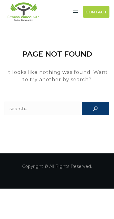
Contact (96, 11)
